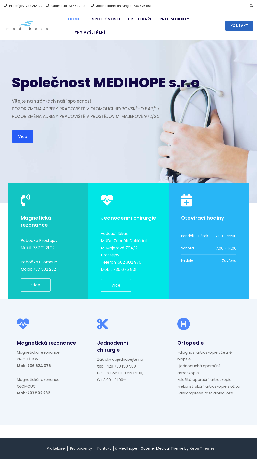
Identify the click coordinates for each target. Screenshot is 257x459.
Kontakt (239, 25)
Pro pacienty (174, 19)
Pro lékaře (140, 19)
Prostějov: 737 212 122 (23, 5)
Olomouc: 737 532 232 (66, 5)
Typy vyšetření (88, 32)
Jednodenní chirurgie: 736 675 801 (121, 5)
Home (74, 19)
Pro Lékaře (56, 448)
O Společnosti (103, 19)
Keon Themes (202, 448)
